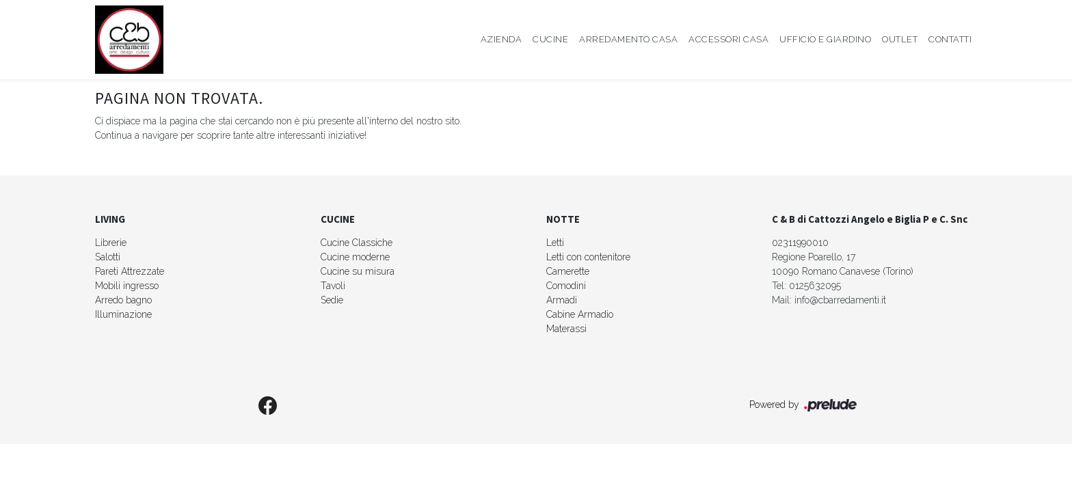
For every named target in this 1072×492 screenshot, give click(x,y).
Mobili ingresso (127, 285)
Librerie (110, 242)
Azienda (501, 39)
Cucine (550, 39)
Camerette (567, 271)
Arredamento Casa (628, 39)
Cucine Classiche (356, 242)
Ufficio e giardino (825, 39)
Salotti (107, 256)
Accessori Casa (728, 39)
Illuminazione (123, 314)
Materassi (566, 328)
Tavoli (333, 285)
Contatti (950, 39)
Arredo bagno (123, 300)
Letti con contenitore (588, 256)
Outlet (899, 39)
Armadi (561, 300)
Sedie (332, 300)
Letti (555, 242)
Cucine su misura (357, 271)
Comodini (566, 285)
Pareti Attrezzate (129, 271)
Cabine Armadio (579, 314)
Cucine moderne (355, 256)
